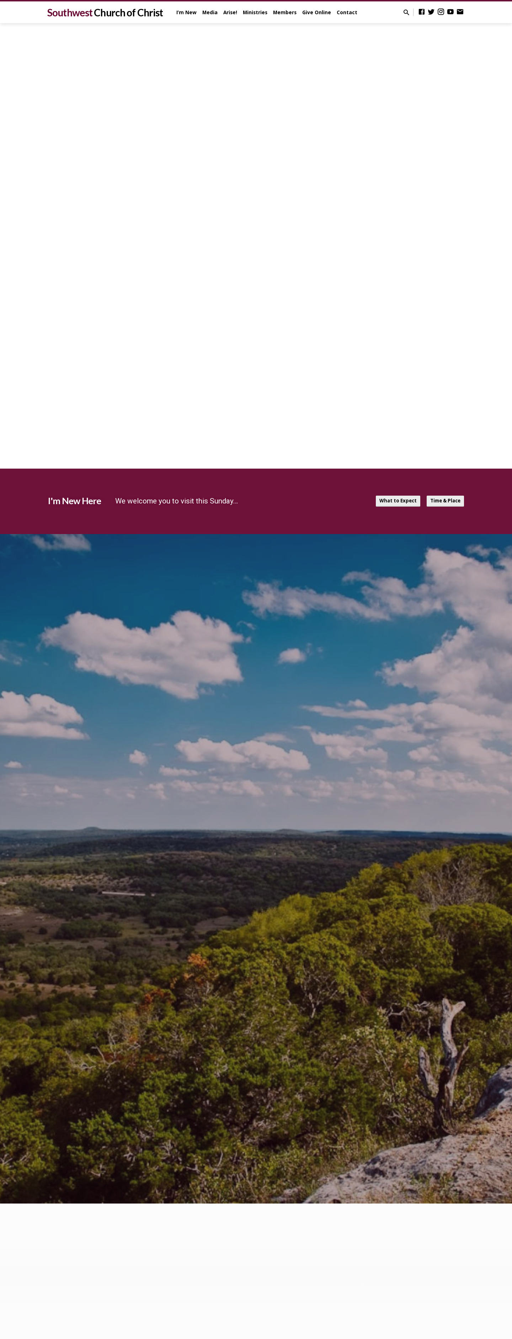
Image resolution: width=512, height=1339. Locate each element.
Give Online (316, 12)
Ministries (255, 12)
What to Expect (390, 501)
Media (210, 12)
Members (285, 12)
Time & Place (443, 501)
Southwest (105, 12)
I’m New (186, 12)
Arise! (230, 12)
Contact (347, 12)
